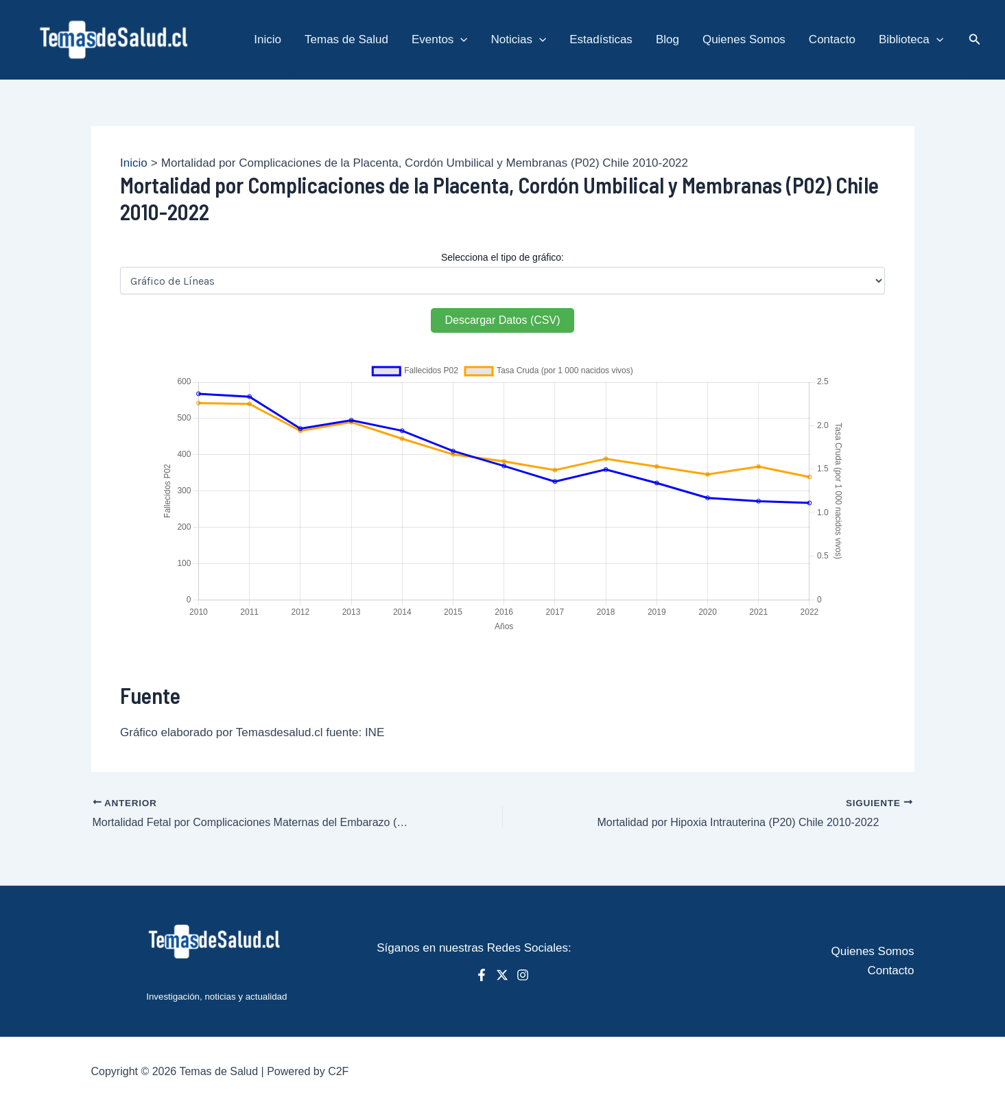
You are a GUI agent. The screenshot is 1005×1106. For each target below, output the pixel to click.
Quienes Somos (872, 951)
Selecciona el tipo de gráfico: (502, 257)
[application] (460, 39)
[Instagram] (523, 975)
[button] (975, 40)
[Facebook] (481, 975)
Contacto (890, 970)
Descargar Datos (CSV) (502, 320)
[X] (502, 975)
